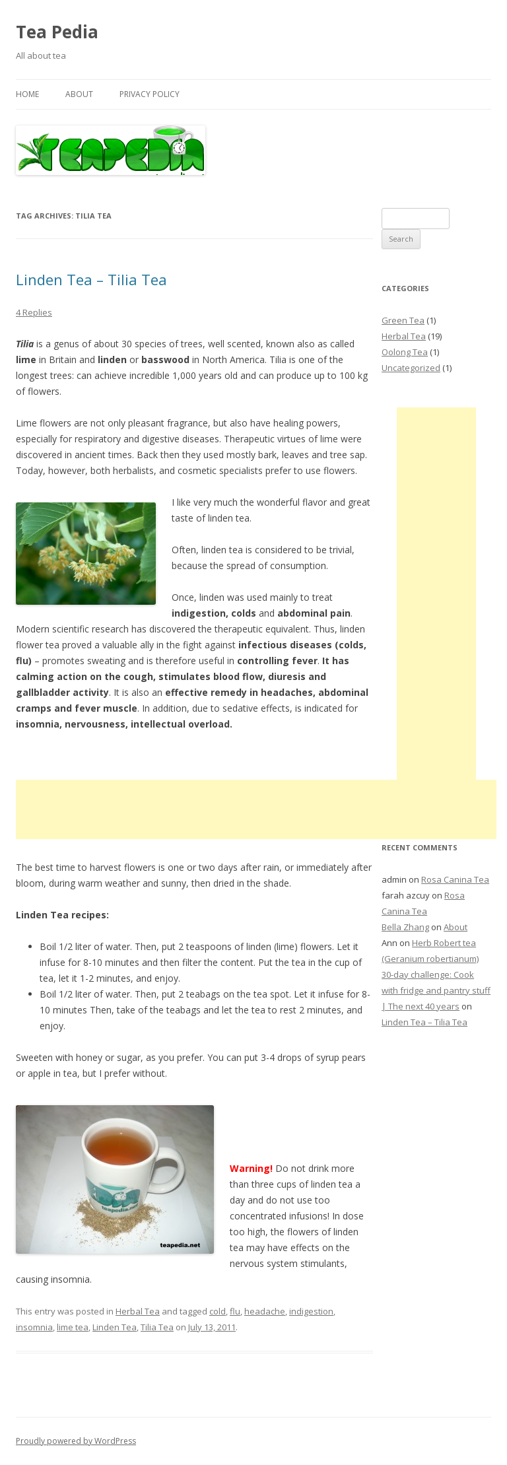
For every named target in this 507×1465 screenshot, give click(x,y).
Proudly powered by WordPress (76, 1441)
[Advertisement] (256, 809)
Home (27, 94)
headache (264, 1311)
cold (217, 1311)
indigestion (311, 1311)
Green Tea (403, 320)
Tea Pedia (57, 32)
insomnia (34, 1327)
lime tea (72, 1327)
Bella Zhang (405, 927)
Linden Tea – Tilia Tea (91, 279)
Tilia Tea (157, 1327)
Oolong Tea (405, 352)
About (79, 94)
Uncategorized (411, 368)
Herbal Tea (138, 1311)
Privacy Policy (149, 94)
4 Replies (34, 312)
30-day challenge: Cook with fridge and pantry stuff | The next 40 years (436, 990)
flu (235, 1311)
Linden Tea (114, 1327)
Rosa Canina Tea (455, 879)
